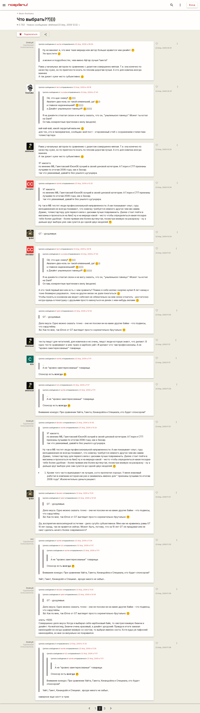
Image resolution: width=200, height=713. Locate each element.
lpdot (31, 238)
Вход (192, 5)
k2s (32, 364)
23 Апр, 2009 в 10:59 (83, 311)
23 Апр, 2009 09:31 (163, 48)
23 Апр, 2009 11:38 (163, 647)
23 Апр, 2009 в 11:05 (84, 493)
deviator (60, 423)
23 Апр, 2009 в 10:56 (85, 423)
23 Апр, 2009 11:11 (162, 344)
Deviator (30, 189)
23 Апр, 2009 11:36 (163, 593)
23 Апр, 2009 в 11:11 (83, 359)
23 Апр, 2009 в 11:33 (78, 644)
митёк (59, 44)
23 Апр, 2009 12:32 (69, 24)
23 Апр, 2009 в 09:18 (82, 87)
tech (58, 87)
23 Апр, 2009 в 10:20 (84, 184)
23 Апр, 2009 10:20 (163, 149)
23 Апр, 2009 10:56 (163, 187)
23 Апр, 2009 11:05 (163, 315)
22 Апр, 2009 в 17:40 (89, 92)
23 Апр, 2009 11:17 (162, 363)
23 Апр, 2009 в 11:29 (83, 541)
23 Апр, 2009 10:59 (163, 237)
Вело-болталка (25, 13)
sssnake (64, 92)
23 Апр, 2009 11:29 (163, 389)
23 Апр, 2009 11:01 (163, 253)
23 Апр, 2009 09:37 (163, 91)
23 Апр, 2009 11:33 (163, 544)
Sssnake (29, 93)
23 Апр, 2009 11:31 (163, 427)
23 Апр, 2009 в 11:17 (81, 385)
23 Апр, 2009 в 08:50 (84, 44)
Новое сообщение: (37, 24)
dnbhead (53, 24)
